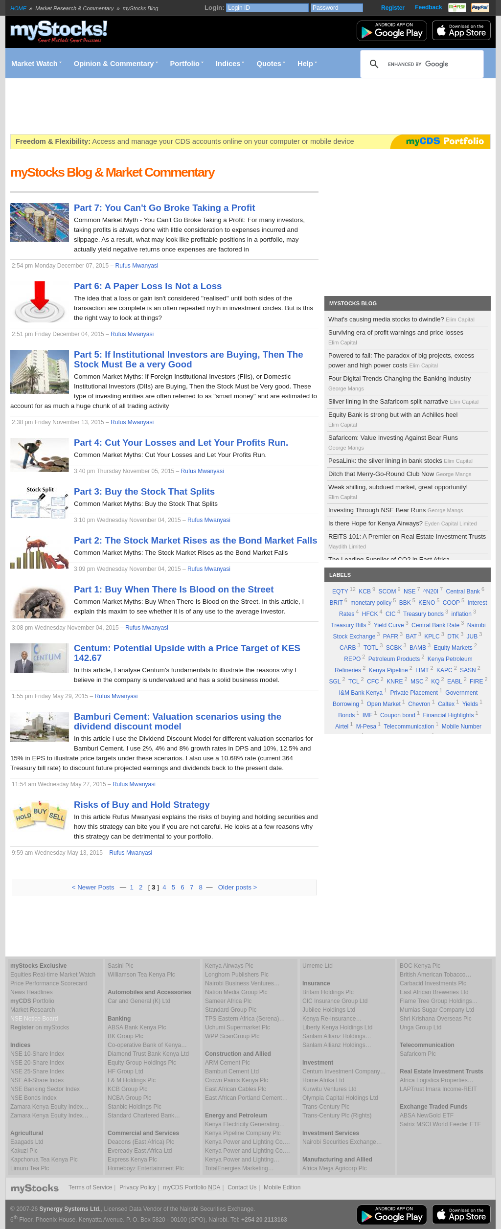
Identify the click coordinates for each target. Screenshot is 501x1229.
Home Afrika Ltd (323, 1080)
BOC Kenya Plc (420, 965)
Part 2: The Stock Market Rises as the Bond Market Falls (196, 540)
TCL (354, 681)
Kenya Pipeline (388, 670)
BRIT (335, 602)
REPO (352, 659)
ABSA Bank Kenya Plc (137, 1027)
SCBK (394, 647)
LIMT (422, 670)
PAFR (390, 636)
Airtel (341, 726)
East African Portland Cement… (246, 1097)
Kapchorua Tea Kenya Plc (44, 1159)
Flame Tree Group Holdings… (439, 1001)
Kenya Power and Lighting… (242, 1159)
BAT (411, 636)
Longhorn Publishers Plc (237, 974)
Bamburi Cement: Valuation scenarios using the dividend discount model (177, 721)
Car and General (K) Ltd (139, 1001)
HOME (18, 8)
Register (393, 7)
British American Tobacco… (436, 974)
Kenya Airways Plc (229, 965)
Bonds (346, 715)
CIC (391, 614)
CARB (348, 647)
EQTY (340, 591)
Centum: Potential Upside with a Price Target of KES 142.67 (187, 653)
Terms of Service (90, 1187)
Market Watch (34, 64)
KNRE (395, 681)
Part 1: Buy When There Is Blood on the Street (173, 589)
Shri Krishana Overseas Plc (436, 1018)
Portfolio (185, 64)
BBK (405, 602)
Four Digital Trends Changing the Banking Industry (399, 383)
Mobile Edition (282, 1187)
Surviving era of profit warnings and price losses (395, 337)
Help (305, 64)
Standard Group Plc (230, 1009)
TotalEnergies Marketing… (239, 1168)
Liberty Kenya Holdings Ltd (337, 1027)
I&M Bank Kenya (361, 692)
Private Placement (413, 692)
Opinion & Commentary (114, 64)
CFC (373, 681)
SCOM (387, 591)
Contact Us (242, 1187)
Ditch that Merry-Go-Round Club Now (400, 474)
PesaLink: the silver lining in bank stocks (401, 460)
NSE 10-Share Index (37, 1053)
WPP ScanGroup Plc (232, 1036)
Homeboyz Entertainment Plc (145, 1168)
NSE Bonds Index (33, 1097)
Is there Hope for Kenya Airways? (403, 523)
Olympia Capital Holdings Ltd (340, 1097)
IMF (368, 715)
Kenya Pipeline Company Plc (243, 1133)
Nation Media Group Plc (236, 992)
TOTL (371, 647)
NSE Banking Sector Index (45, 1089)
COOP (451, 602)
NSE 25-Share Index (37, 1071)
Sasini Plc (121, 965)
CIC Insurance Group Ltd (334, 1001)
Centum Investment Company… (344, 1071)
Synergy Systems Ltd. (70, 1209)
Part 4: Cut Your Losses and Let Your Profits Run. (181, 442)
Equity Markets (452, 647)
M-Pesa (366, 726)
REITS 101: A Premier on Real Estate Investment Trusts (407, 541)
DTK (453, 636)
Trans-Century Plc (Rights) (337, 1115)
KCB (365, 591)
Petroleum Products (394, 659)
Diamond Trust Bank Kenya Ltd (148, 1053)
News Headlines (31, 992)
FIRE (476, 681)
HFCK (370, 614)
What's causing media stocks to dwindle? (402, 319)
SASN (468, 670)
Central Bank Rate (435, 625)
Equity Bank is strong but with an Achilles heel (392, 419)
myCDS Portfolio (191, 1187)
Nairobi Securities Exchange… (342, 1141)
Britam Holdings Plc (328, 992)
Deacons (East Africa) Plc (141, 1141)
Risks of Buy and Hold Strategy (142, 804)
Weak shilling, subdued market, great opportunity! (398, 491)
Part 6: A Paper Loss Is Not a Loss (148, 286)
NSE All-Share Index (37, 1080)
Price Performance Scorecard (48, 983)
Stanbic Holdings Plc (134, 1106)
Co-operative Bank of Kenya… (147, 1045)
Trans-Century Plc (325, 1106)
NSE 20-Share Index (37, 1062)
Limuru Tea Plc (29, 1168)
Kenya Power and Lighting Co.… (247, 1141)
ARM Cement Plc (227, 1062)
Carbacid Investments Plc (433, 983)
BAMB (418, 647)
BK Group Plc (125, 1036)
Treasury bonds (423, 614)
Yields (470, 704)
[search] (420, 64)
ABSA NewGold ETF (427, 1115)
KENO (426, 602)
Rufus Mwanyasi (136, 265)
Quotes (269, 64)
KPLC (431, 636)
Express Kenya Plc (132, 1159)
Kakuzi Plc (24, 1150)
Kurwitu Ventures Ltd (329, 1089)
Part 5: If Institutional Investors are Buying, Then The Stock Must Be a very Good (188, 359)
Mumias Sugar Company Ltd (437, 1009)
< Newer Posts (93, 887)
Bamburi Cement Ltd (232, 1071)
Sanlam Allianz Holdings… (336, 1036)
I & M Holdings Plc (132, 1080)
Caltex (446, 704)
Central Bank (463, 591)
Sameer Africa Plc (228, 1001)
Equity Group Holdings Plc (142, 1062)
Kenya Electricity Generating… (245, 1124)
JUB (472, 636)
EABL (454, 681)
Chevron (419, 704)
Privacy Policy (137, 1187)
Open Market (383, 704)
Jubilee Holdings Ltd (328, 1009)
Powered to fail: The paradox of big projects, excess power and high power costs (401, 360)
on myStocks (39, 1027)
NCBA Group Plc (129, 1097)
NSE (410, 591)
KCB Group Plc (127, 1089)
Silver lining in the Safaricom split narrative (404, 401)
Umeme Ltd (317, 965)
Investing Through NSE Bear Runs (396, 510)
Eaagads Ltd (26, 1141)
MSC (417, 681)
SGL (335, 681)
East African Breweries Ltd (434, 992)
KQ (435, 681)
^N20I (430, 591)
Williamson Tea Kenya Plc (141, 974)
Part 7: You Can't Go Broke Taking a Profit (164, 208)
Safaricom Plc (418, 1053)
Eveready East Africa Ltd (140, 1150)
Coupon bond (397, 715)
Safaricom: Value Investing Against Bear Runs (393, 442)
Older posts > (237, 887)
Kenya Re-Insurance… (332, 1018)
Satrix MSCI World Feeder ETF (440, 1124)
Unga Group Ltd (420, 1027)
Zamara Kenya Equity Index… (49, 1106)
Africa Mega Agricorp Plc (334, 1168)
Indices (228, 64)
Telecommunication (409, 726)
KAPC (444, 670)
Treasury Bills (348, 625)
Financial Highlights (448, 715)
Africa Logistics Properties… (437, 1080)
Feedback (428, 7)
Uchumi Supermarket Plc (237, 1027)
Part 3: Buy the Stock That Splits (144, 491)
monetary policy (370, 602)
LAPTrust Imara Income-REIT (438, 1089)
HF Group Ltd (125, 1071)
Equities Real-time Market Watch (52, 974)
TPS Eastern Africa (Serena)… (245, 1018)
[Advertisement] (188, 106)
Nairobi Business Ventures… (242, 983)
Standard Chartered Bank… (144, 1115)
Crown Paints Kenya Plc (236, 1080)
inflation (462, 614)
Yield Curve (389, 625)
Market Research (32, 1009)
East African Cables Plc (235, 1089)
